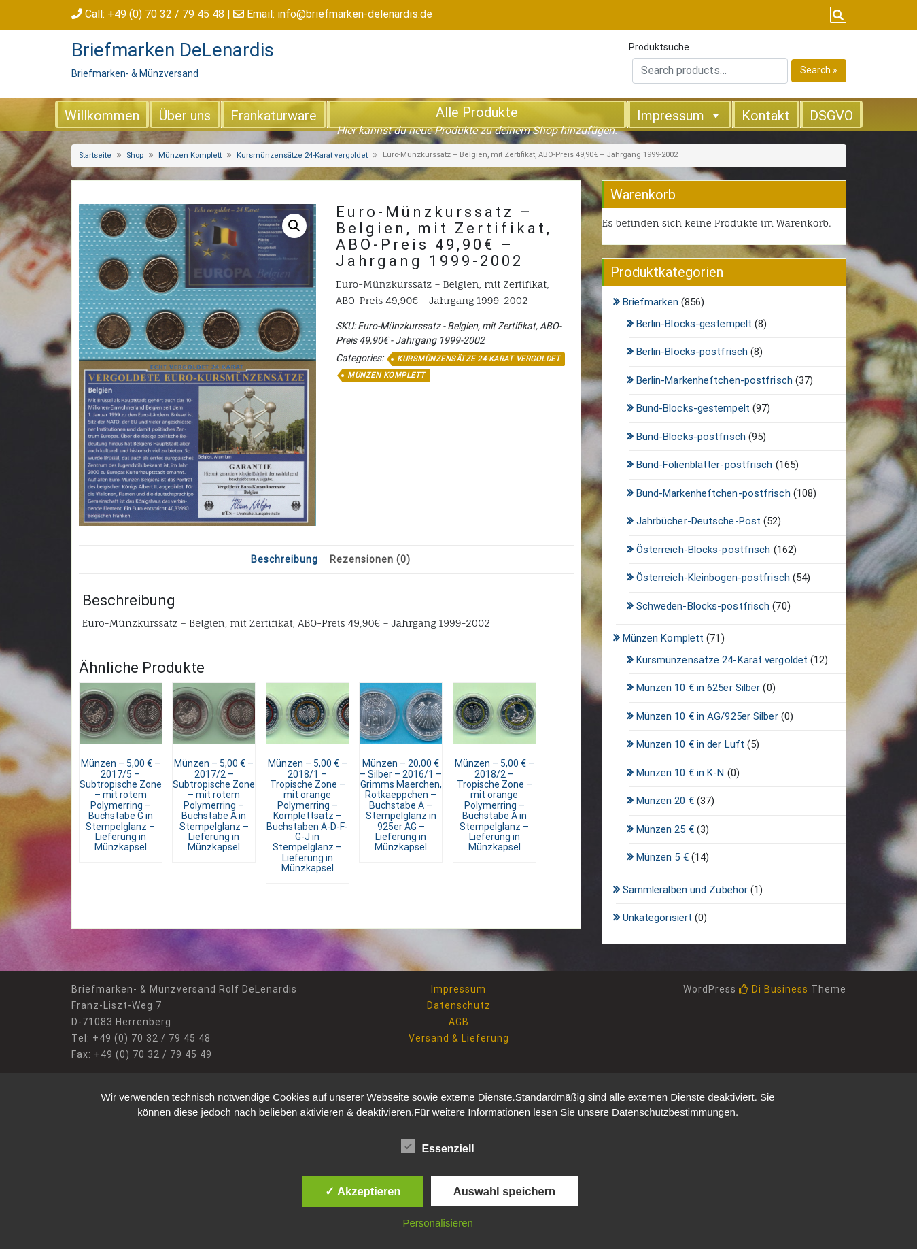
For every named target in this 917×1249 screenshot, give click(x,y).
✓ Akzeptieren (363, 1191)
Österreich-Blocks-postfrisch (703, 550)
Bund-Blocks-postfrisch (691, 437)
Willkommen (102, 115)
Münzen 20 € (665, 801)
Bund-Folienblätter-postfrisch (704, 465)
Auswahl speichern (504, 1191)
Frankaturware (273, 115)
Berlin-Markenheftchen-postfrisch (714, 380)
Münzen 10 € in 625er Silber (698, 688)
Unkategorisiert (658, 918)
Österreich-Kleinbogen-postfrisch (713, 577)
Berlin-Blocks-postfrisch (692, 352)
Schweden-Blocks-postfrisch (703, 606)
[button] (294, 226)
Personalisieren (437, 1223)
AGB (459, 1021)
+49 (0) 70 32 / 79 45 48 (165, 13)
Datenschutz (459, 1005)
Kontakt (766, 115)
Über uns (185, 115)
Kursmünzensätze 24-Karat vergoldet (302, 155)
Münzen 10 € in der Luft (690, 744)
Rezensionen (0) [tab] (370, 559)
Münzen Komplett (190, 155)
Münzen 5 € (662, 857)
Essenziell (437, 1146)
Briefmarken (650, 302)
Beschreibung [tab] (284, 559)
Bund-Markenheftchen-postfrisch (713, 493)
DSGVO (831, 115)
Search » (818, 70)
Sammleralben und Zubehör (685, 890)
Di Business (773, 989)
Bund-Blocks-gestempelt (693, 408)
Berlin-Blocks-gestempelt (694, 324)
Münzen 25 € (665, 829)
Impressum (679, 115)
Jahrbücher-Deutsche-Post (698, 521)
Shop (134, 155)
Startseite (95, 155)
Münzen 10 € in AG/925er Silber (707, 716)
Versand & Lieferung (459, 1038)
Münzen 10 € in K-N (680, 773)
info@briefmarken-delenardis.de (354, 13)
